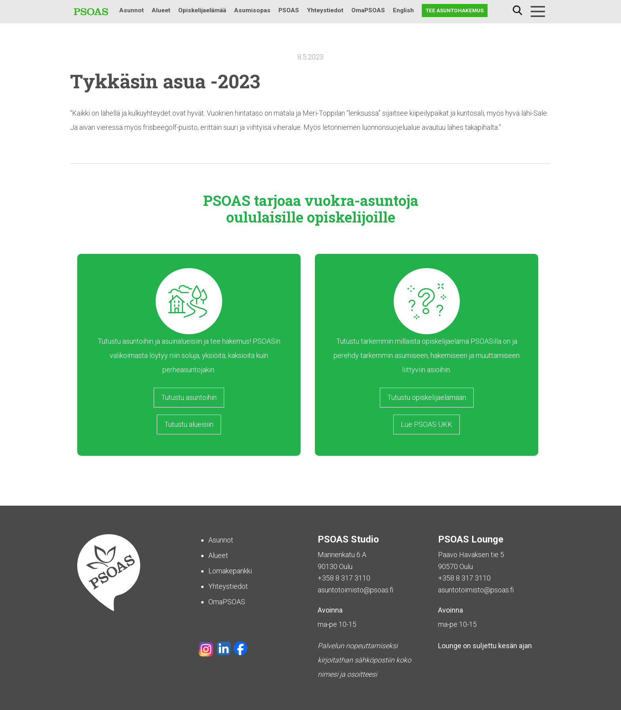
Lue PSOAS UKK (426, 424)
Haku (517, 10)
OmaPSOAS (368, 10)
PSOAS (288, 10)
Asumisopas (252, 10)
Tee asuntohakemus (455, 10)
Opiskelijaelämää (202, 10)
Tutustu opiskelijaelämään (426, 397)
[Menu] (537, 11)
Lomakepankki (230, 571)
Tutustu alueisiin (188, 424)
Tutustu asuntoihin (189, 397)
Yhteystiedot (325, 10)
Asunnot (131, 10)
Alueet (161, 10)
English (403, 10)
